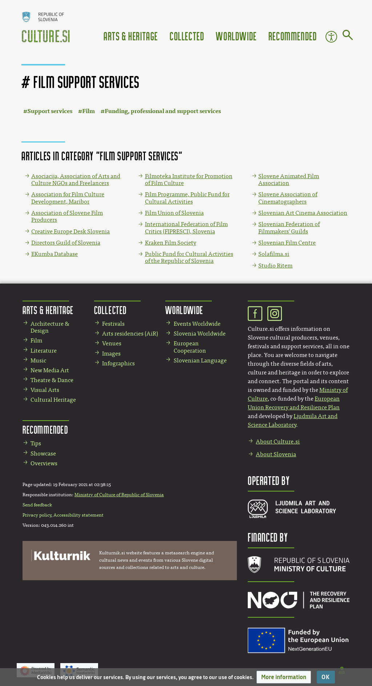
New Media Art (50, 370)
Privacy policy (37, 515)
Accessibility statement (78, 515)
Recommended (292, 35)
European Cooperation (190, 347)
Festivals (113, 323)
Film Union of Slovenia (174, 212)
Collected (187, 35)
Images (111, 353)
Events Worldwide (197, 323)
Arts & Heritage (131, 35)
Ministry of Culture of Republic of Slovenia (119, 495)
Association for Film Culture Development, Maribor (67, 198)
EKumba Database (54, 253)
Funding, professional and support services (163, 111)
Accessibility (331, 37)
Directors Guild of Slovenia (65, 242)
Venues (111, 343)
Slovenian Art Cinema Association (302, 212)
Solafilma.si (273, 253)
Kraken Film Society (170, 242)
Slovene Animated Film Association (288, 179)
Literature (44, 350)
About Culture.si (278, 441)
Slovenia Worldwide (200, 333)
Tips (36, 443)
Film (88, 111)
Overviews (44, 463)
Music (38, 360)
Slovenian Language (200, 360)
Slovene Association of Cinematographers (287, 198)
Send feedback (37, 505)
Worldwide (236, 35)
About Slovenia (276, 454)
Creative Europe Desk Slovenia (70, 231)
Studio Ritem (275, 265)
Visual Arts (45, 389)
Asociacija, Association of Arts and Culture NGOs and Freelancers (75, 179)
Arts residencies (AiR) (130, 333)
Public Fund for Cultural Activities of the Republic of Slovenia (189, 257)
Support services (49, 111)
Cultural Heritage (53, 399)
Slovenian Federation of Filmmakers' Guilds (289, 227)
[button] (283, 677)
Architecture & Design (50, 327)
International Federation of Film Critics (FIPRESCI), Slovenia (186, 227)
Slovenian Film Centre (287, 242)
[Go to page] (348, 36)
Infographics (118, 363)
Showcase (43, 453)
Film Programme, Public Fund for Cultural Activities (187, 198)
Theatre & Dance (52, 380)
